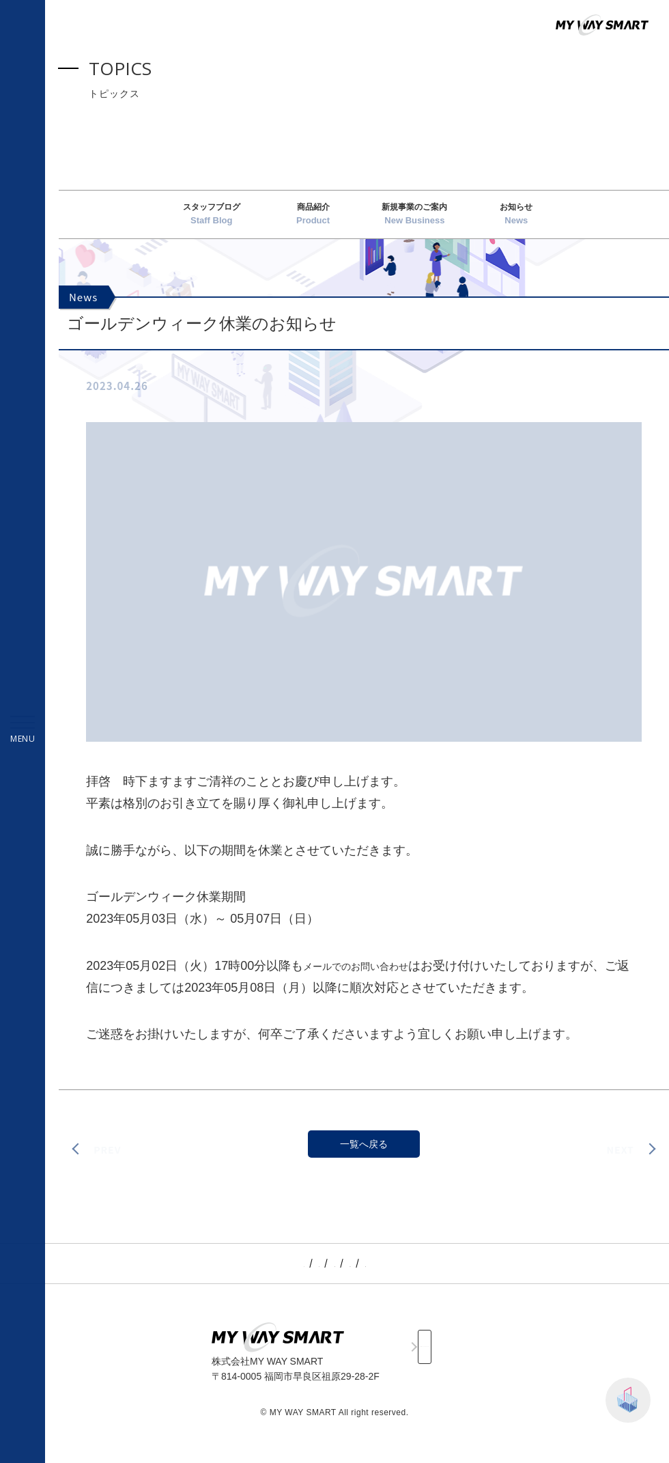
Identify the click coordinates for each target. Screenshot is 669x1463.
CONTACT (423, 1361)
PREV (109, 1160)
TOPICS (267, 1274)
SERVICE (318, 1274)
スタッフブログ (211, 220)
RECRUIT (434, 1274)
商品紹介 (313, 220)
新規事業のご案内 (415, 220)
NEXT (618, 1160)
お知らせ (516, 220)
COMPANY (375, 1274)
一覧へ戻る (364, 1158)
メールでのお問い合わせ (370, 977)
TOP (225, 1274)
